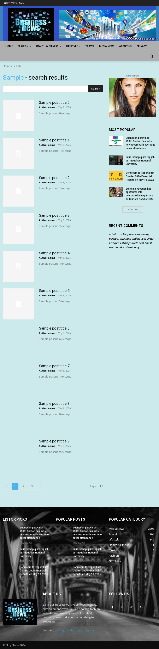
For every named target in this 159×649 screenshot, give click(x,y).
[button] (151, 56)
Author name (47, 107)
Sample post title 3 (54, 215)
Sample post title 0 (54, 102)
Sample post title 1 (54, 140)
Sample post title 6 (54, 328)
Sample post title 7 (54, 366)
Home (6, 66)
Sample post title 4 (54, 253)
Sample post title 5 (54, 290)
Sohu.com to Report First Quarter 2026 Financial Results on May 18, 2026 (140, 176)
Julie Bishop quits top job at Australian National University (140, 161)
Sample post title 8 (54, 403)
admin (113, 234)
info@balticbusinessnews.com (76, 630)
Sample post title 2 (54, 178)
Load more (133, 209)
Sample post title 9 (54, 441)
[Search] (95, 88)
